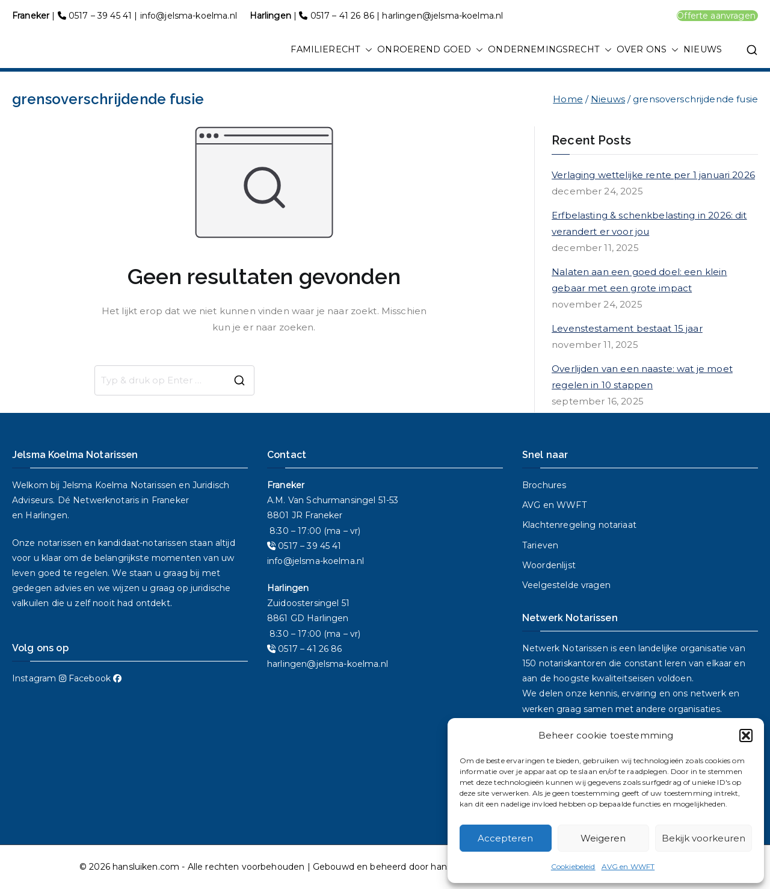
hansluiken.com (145, 866)
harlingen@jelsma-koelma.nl (442, 15)
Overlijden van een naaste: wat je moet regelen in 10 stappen (642, 377)
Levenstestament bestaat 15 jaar (627, 328)
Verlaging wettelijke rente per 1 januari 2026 (653, 175)
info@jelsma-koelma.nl (188, 15)
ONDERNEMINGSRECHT (550, 50)
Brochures (544, 485)
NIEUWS (702, 49)
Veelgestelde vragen (566, 585)
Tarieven (540, 545)
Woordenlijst (549, 565)
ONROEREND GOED (430, 50)
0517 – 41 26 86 (342, 15)
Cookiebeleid (573, 866)
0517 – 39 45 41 (100, 15)
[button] (746, 735)
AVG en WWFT (628, 866)
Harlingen (46, 515)
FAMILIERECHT (331, 50)
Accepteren (505, 838)
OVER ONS (648, 50)
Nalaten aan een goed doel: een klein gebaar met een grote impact (639, 280)
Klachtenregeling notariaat (579, 524)
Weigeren (603, 838)
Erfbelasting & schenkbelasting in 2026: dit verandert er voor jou (649, 223)
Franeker (170, 500)
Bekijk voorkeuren (703, 838)
